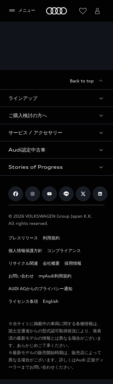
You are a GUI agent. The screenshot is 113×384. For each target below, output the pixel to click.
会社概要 (51, 263)
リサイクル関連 (23, 263)
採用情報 (72, 263)
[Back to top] (87, 81)
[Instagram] (32, 194)
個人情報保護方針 (25, 250)
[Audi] (56, 10)
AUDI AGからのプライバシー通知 (40, 288)
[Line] (66, 194)
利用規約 (51, 237)
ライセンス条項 (23, 301)
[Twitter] (83, 194)
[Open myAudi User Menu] (97, 11)
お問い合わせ (21, 275)
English (50, 301)
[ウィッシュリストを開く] (83, 11)
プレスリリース (23, 237)
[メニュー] (21, 10)
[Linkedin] (100, 194)
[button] (56, 98)
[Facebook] (15, 194)
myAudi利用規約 (55, 275)
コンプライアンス (64, 250)
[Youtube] (49, 194)
